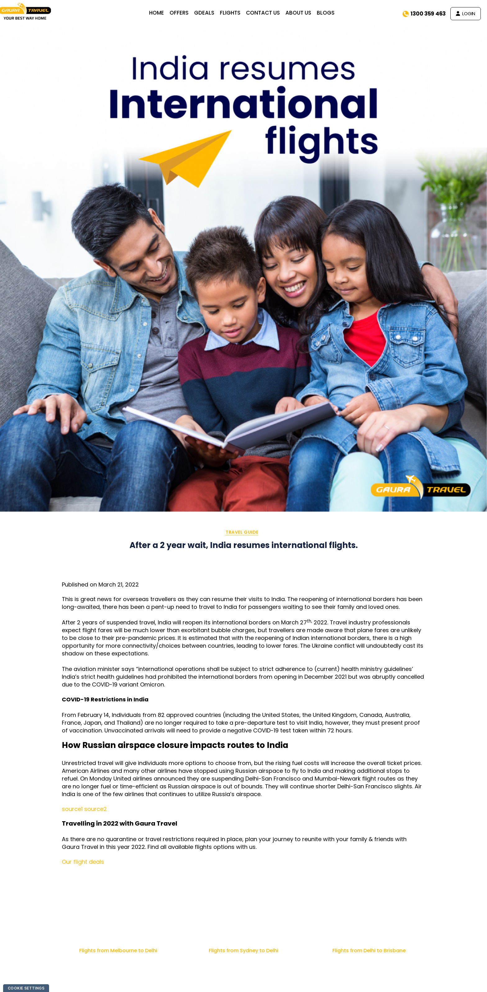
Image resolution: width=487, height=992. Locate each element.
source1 (72, 809)
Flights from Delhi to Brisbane (369, 950)
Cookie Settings (26, 988)
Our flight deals (83, 862)
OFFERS (183, 12)
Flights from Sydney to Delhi (243, 950)
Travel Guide (241, 532)
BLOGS (330, 12)
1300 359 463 (424, 13)
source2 (95, 809)
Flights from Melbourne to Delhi (118, 950)
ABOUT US (303, 12)
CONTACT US (267, 12)
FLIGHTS (234, 12)
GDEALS (208, 12)
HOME (160, 12)
